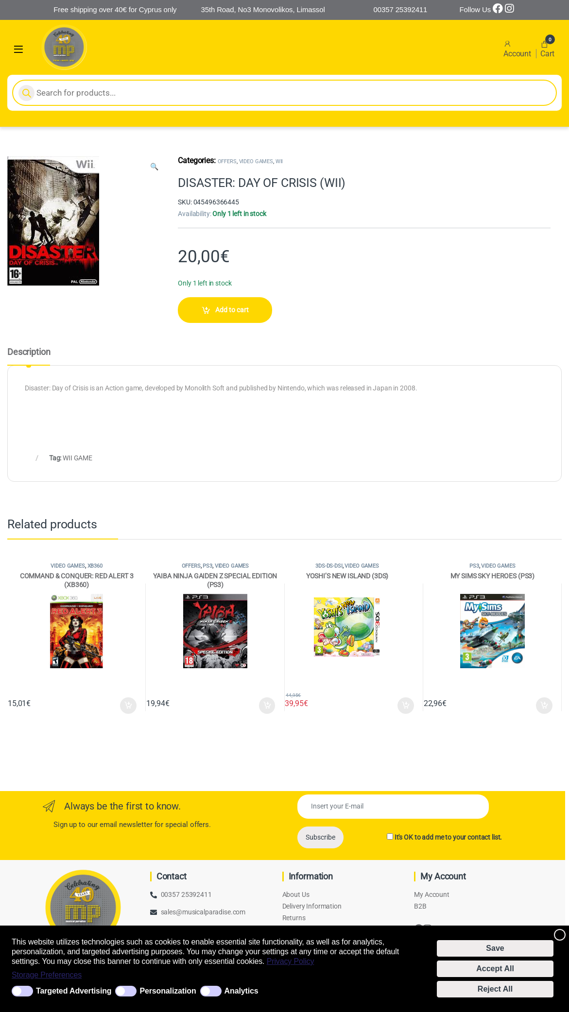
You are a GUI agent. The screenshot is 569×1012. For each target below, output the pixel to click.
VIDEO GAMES (256, 161)
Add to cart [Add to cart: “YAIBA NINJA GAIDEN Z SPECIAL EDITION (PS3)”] (267, 705)
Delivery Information (312, 906)
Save (495, 948)
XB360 (95, 566)
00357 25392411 (186, 894)
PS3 (207, 566)
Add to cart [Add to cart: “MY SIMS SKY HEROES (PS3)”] (544, 705)
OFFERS (227, 161)
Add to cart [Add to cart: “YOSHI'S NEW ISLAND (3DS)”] (405, 705)
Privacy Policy (290, 961)
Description (28, 352)
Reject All (495, 989)
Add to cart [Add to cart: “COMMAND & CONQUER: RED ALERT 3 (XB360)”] (128, 705)
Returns (294, 918)
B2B (420, 906)
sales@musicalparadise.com (203, 912)
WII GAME (77, 458)
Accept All (495, 968)
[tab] (28, 356)
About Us (296, 894)
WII (279, 161)
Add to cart (232, 310)
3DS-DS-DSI (329, 566)
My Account (431, 894)
